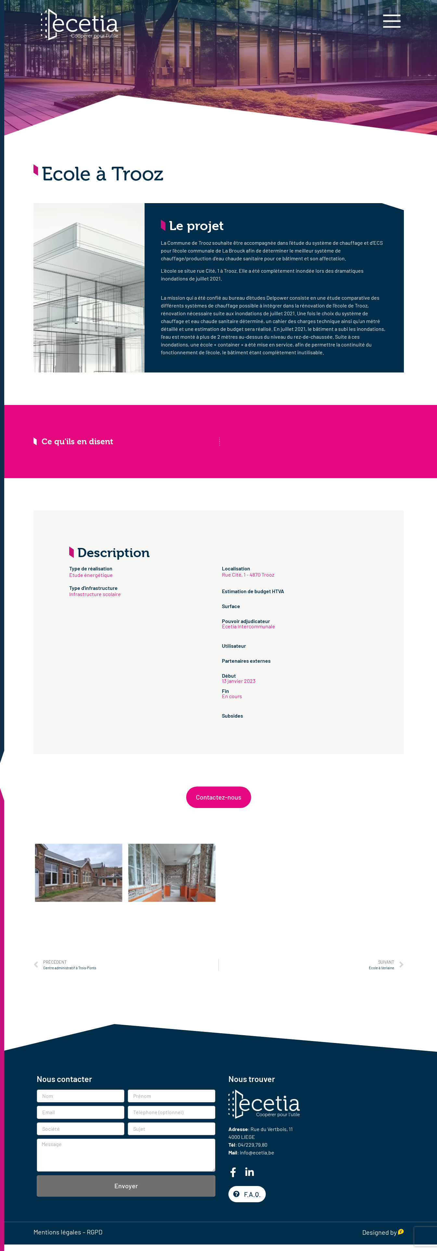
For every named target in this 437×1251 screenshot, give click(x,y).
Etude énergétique (91, 575)
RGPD (94, 1232)
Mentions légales (57, 1232)
